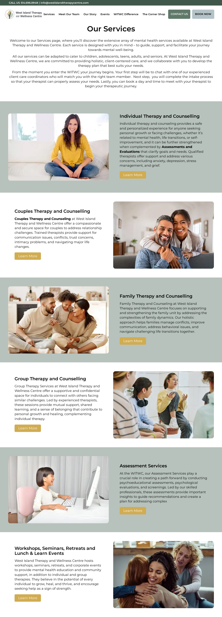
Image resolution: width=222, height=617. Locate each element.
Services (49, 14)
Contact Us (179, 14)
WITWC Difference (126, 14)
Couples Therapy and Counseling (43, 219)
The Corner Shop (154, 14)
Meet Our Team (69, 14)
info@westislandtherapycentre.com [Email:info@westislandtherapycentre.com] (65, 2)
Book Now (203, 14)
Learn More (132, 175)
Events (105, 14)
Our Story (90, 14)
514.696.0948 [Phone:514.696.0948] (29, 2)
